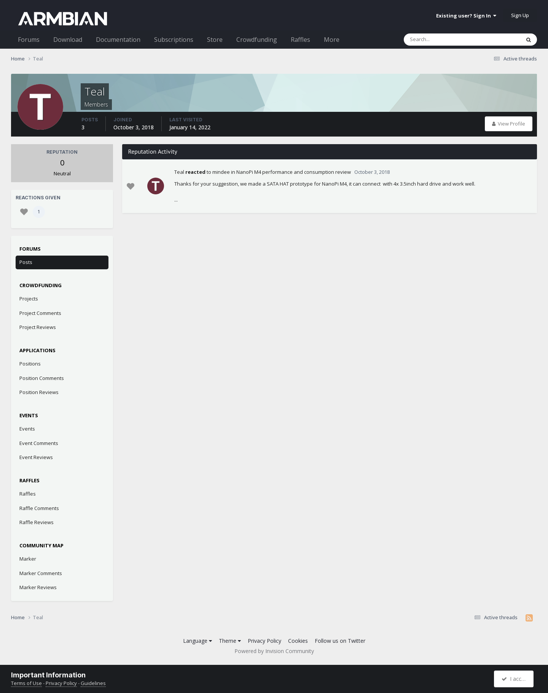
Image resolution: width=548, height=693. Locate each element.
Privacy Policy (264, 640)
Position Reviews (39, 392)
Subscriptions (173, 39)
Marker (27, 558)
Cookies (298, 640)
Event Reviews (36, 457)
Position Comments (41, 378)
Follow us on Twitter (340, 640)
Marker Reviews (38, 587)
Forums (29, 39)
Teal (179, 171)
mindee (221, 171)
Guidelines (93, 683)
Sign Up (520, 15)
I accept (515, 678)
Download (67, 39)
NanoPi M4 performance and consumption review (293, 171)
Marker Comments (40, 573)
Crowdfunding (256, 39)
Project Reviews (37, 327)
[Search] (442, 39)
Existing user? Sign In (466, 15)
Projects (28, 298)
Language (197, 640)
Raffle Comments (39, 508)
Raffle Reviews (36, 522)
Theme (230, 640)
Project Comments (40, 313)
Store (215, 39)
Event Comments (38, 443)
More (331, 39)
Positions (30, 363)
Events (27, 428)
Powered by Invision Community (274, 651)
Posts (25, 262)
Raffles (300, 39)
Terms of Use (26, 683)
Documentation (118, 39)
